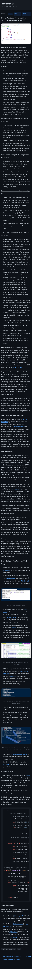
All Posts (28, 956)
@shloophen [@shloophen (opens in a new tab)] (14, 937)
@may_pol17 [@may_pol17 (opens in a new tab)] (13, 932)
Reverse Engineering (25, 14)
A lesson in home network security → (11, 959)
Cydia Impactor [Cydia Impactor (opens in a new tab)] (11, 578)
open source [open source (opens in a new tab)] (15, 489)
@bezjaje (13, 676)
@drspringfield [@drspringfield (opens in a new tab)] (18, 916)
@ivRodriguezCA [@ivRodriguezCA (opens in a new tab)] (18, 924)
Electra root (6, 570)
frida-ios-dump (11, 617)
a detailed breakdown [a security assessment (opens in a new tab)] (18, 427)
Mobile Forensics (16, 14)
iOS (3, 949)
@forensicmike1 (17, 367)
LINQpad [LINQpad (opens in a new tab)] (6, 764)
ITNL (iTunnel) (25, 581)
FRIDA (18, 949)
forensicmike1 (8, 4)
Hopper (13, 627)
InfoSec (10, 14)
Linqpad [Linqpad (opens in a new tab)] (27, 775)
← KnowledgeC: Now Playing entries (11, 956)
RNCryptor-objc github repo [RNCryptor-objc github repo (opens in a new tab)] (19, 754)
